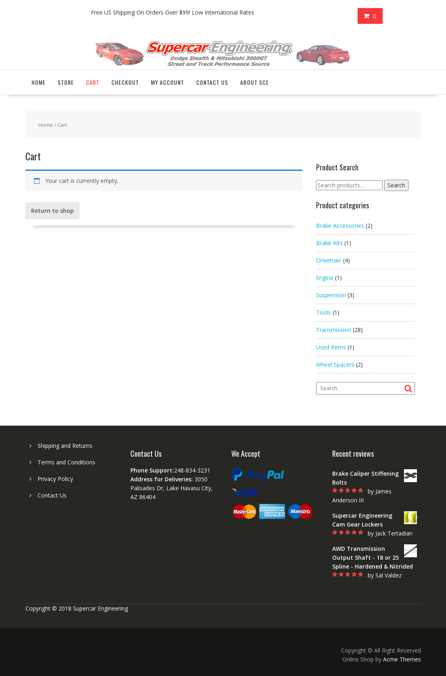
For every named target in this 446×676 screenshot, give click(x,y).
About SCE (254, 82)
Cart (92, 82)
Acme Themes (402, 659)
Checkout (125, 82)
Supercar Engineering (100, 608)
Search (396, 185)
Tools (323, 312)
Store (66, 82)
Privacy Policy (55, 479)
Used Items (331, 347)
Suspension (331, 295)
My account (167, 82)
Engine (324, 277)
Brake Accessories (340, 225)
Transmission (333, 330)
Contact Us (212, 82)
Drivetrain (328, 260)
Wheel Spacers (335, 364)
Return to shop (52, 210)
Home (38, 82)
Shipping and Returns (65, 445)
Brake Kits (329, 243)
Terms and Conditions (66, 462)
